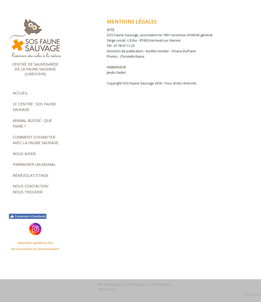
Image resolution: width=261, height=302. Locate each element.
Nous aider (24, 153)
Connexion (252, 294)
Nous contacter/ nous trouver (31, 188)
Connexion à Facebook (27, 216)
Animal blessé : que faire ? (32, 123)
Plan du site (107, 289)
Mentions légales (111, 284)
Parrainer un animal (34, 164)
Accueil (20, 92)
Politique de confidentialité (147, 284)
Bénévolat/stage (30, 175)
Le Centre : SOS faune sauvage (34, 106)
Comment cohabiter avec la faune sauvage (35, 139)
